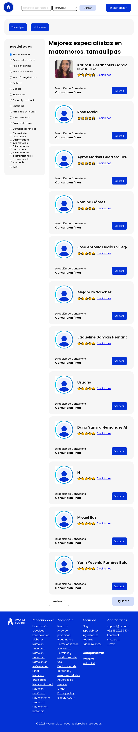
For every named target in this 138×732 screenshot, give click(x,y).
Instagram (113, 639)
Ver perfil (119, 90)
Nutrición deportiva (23, 71)
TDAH (15, 166)
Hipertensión (19, 94)
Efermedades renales (24, 128)
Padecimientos (92, 644)
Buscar (88, 7)
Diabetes (17, 83)
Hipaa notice (65, 639)
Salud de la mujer (22, 123)
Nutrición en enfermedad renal (40, 666)
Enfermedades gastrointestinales (23, 154)
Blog (85, 626)
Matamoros (40, 27)
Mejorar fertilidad (22, 117)
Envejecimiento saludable (21, 161)
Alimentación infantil (24, 111)
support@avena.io (118, 626)
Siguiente (123, 601)
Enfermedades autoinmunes (21, 148)
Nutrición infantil (42, 684)
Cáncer (17, 88)
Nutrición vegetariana (25, 77)
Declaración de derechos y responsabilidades (68, 671)
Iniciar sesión (118, 8)
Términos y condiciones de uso (67, 657)
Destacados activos (24, 60)
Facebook (113, 635)
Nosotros (62, 626)
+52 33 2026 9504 (118, 630)
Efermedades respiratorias (20, 135)
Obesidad (18, 105)
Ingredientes (90, 635)
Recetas (88, 639)
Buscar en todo (21, 54)
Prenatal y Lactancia (24, 100)
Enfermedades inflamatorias (21, 141)
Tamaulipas (17, 27)
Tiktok (111, 644)
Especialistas (91, 630)
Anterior (59, 601)
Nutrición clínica (22, 65)
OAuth (61, 689)
